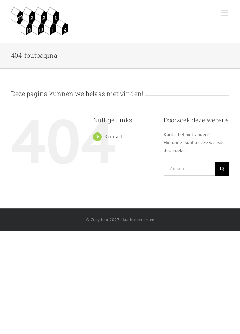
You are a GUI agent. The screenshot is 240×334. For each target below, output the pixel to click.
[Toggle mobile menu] (225, 13)
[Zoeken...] (189, 169)
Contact (114, 136)
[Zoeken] (222, 169)
